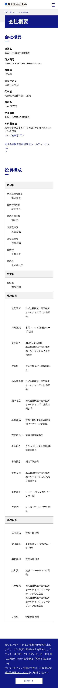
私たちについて (15, 12)
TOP (6, 12)
